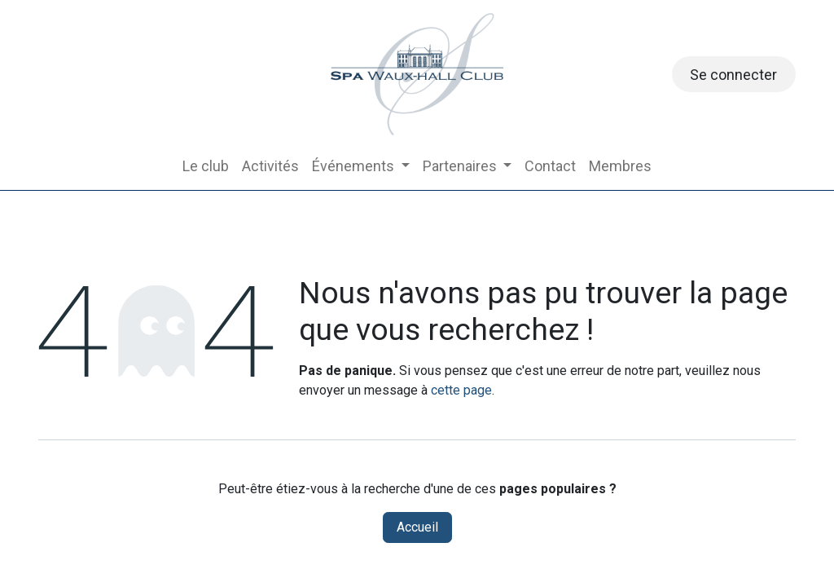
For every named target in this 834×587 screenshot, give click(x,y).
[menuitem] (205, 165)
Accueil (417, 527)
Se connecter (733, 74)
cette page (461, 390)
